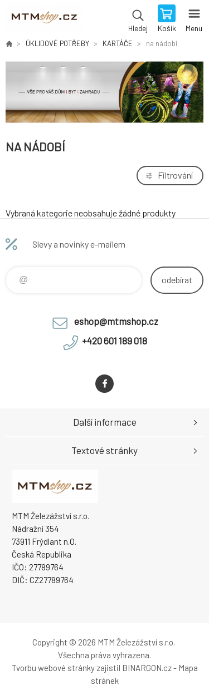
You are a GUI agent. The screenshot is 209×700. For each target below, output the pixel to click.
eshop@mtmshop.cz (116, 321)
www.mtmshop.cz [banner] (44, 19)
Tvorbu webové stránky (53, 668)
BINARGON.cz (147, 668)
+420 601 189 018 (114, 340)
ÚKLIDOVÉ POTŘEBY (57, 43)
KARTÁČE (118, 43)
